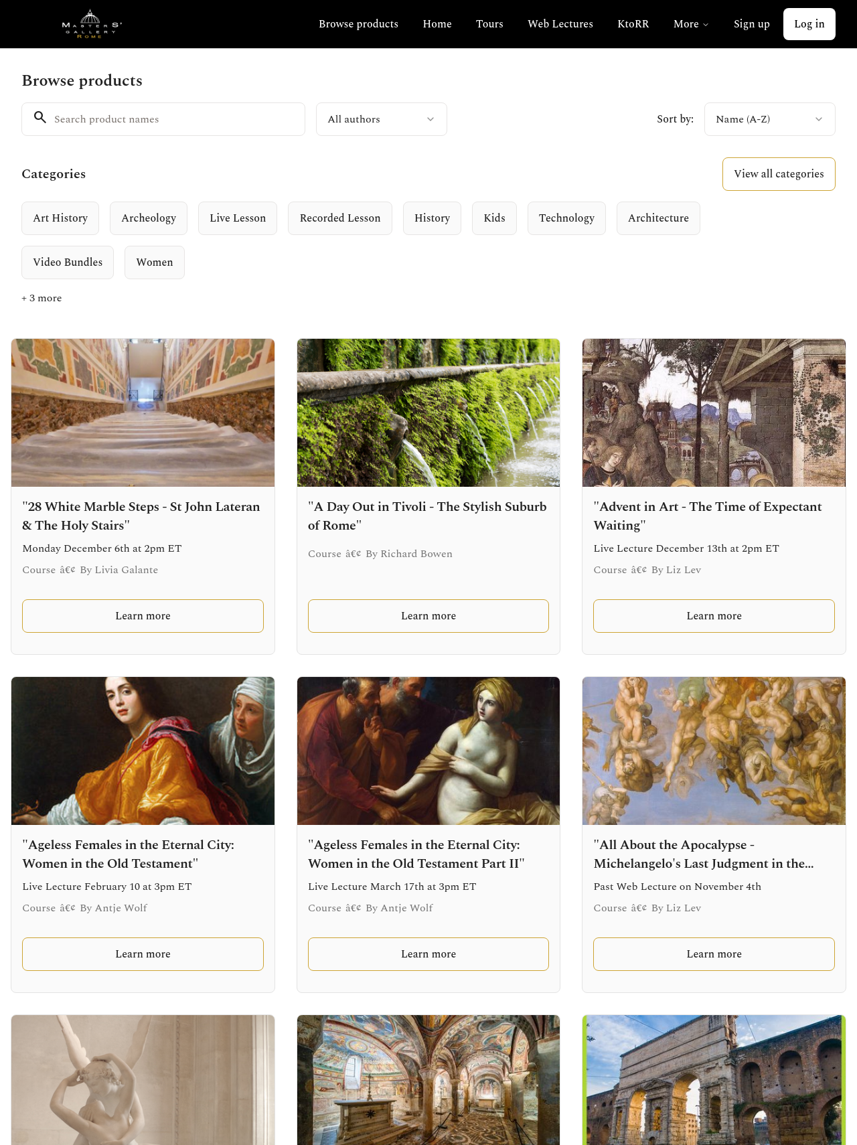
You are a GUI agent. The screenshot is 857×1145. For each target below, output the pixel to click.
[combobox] (381, 119)
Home (436, 24)
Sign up (752, 24)
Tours (489, 24)
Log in (809, 24)
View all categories (779, 174)
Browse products (358, 24)
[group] (392, 240)
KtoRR (633, 24)
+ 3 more (41, 298)
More (691, 24)
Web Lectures (560, 24)
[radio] (60, 218)
